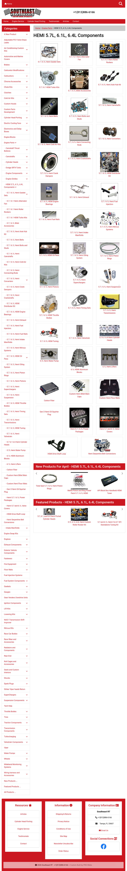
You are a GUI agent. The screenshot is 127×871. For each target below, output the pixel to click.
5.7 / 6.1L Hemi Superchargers (79, 275)
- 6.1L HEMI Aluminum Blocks (14, 457)
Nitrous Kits (16, 628)
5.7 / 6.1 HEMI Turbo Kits (49, 78)
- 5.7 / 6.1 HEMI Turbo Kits (15, 218)
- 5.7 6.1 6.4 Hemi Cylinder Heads (15, 443)
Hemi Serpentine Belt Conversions (102, 447)
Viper (6, 748)
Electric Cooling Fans (16, 123)
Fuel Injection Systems (13, 575)
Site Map (63, 836)
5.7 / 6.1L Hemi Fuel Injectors (109, 194)
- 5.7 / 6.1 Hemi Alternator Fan (15, 202)
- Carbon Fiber (10, 470)
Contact (76, 21)
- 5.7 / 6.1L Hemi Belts (14, 240)
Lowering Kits (16, 614)
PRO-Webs (87, 865)
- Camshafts (16, 156)
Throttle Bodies (16, 711)
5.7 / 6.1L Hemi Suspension (109, 277)
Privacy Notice (63, 821)
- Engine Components (16, 173)
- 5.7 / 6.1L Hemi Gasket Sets (16, 194)
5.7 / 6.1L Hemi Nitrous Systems (109, 221)
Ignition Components (16, 603)
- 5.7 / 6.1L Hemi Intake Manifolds (14, 340)
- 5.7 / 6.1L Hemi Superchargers (11, 388)
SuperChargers (16, 695)
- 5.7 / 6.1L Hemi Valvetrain (11, 435)
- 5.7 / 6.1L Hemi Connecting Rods (11, 271)
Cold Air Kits (16, 98)
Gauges (16, 592)
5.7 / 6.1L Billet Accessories (79, 80)
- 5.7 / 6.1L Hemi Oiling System (14, 365)
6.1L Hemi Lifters (109, 358)
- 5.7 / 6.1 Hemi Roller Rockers (13, 210)
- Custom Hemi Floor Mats (15, 484)
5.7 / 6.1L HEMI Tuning (49, 333)
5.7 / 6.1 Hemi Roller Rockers (109, 53)
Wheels (16, 759)
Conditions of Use (63, 829)
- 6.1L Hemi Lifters (12, 464)
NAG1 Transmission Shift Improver (14, 621)
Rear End (16, 656)
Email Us (103, 830)
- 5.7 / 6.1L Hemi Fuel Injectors (13, 327)
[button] (120, 4)
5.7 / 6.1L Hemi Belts (49, 107)
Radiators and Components (16, 649)
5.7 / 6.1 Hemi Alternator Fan (79, 52)
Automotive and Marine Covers (13, 57)
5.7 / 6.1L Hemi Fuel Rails (49, 216)
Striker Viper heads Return (14, 689)
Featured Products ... (12, 786)
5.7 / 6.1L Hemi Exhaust (79, 190)
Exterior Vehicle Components (16, 551)
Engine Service (18, 21)
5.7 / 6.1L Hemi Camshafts (109, 102)
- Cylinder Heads (16, 162)
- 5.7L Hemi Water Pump (15, 450)
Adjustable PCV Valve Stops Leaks (15, 41)
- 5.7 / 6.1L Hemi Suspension (11, 396)
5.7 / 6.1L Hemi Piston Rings (109, 251)
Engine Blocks (9, 137)
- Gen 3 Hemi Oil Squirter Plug (15, 490)
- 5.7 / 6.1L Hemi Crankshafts (11, 296)
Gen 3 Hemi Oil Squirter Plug (49, 412)
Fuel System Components (16, 581)
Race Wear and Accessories (16, 640)
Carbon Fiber (49, 390)
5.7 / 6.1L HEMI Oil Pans (49, 249)
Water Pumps (16, 753)
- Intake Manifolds (16, 528)
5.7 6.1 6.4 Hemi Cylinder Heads (109, 333)
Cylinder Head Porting (36, 21)
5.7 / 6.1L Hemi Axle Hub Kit (109, 77)
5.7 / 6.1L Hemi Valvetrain (79, 332)
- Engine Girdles (16, 179)
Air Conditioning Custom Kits (16, 49)
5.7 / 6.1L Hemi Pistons (49, 277)
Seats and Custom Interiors (16, 671)
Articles (66, 21)
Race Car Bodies (16, 634)
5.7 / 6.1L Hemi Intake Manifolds (79, 223)
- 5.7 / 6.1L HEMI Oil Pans (16, 357)
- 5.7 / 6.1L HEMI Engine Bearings (14, 313)
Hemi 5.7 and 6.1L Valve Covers (109, 420)
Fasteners (16, 558)
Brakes (16, 65)
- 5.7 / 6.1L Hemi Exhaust (15, 320)
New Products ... (10, 781)
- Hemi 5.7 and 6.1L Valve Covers (15, 507)
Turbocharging (16, 736)
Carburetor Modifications (14, 70)
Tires (16, 717)
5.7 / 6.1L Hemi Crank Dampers (49, 164)
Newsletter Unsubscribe (63, 844)
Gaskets (16, 586)
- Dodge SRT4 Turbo (16, 168)
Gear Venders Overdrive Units (16, 597)
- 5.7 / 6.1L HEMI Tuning (14, 428)
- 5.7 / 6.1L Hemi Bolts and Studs (15, 246)
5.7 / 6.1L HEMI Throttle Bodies (49, 306)
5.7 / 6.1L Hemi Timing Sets (79, 301)
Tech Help (8, 706)
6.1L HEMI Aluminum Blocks (79, 360)
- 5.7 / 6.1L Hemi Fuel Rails (16, 334)
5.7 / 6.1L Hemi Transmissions (109, 304)
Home (8, 4)
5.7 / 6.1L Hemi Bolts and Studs (79, 109)
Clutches (16, 93)
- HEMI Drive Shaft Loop (14, 514)
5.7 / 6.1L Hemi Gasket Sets (49, 53)
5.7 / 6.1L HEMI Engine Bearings (49, 194)
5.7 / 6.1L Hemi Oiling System (79, 250)
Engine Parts (47, 28)
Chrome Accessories (16, 81)
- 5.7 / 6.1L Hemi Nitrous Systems (15, 349)
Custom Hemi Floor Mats (109, 389)
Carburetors (16, 76)
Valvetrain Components (16, 742)
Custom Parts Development (16, 110)
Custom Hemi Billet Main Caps (79, 388)
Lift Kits (16, 609)
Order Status (63, 851)
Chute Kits (16, 87)
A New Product (16, 34)
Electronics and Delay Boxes (16, 130)
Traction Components (16, 723)
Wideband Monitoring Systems (16, 765)
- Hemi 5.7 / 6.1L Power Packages (14, 498)
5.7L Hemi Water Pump (49, 355)
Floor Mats (16, 570)
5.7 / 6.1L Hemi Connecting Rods (79, 136)
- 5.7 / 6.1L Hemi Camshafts (11, 255)
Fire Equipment (16, 564)
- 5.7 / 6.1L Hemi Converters (16, 279)
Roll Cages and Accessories (16, 662)
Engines (16, 539)
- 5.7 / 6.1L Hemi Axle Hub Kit (15, 232)
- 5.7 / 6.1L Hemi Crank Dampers (14, 288)
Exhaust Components (16, 545)
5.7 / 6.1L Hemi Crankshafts (79, 156)
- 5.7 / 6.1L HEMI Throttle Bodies (15, 404)
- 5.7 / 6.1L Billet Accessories (11, 224)
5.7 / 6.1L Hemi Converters (109, 133)
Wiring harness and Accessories (16, 774)
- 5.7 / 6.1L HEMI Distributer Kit (11, 304)
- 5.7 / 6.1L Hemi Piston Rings (14, 374)
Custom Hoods (16, 104)
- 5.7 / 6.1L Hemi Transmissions (11, 421)
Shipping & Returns (63, 814)
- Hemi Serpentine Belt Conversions (14, 521)
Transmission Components (16, 729)
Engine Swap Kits (11, 533)
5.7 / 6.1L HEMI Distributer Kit (109, 164)
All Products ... (10, 792)
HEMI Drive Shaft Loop (57, 447)
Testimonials (54, 21)
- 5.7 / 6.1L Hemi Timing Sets (14, 412)
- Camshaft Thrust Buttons (16, 149)
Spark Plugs (16, 684)
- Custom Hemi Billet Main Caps (15, 476)
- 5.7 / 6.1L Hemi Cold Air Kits (15, 263)
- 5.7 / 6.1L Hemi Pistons (15, 381)
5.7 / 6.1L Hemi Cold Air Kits (49, 135)
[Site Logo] (22, 12)
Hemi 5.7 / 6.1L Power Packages (79, 420)
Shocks (16, 678)
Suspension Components (16, 700)
